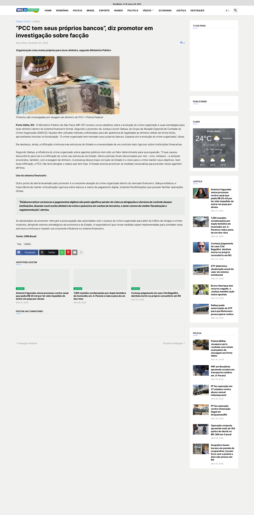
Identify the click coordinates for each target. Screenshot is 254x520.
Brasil (91, 10)
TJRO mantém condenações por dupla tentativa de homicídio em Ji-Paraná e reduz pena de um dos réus (100, 296)
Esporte (104, 10)
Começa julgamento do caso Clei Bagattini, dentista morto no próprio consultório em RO (156, 294)
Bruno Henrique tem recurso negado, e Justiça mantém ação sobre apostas (222, 290)
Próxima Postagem (173, 343)
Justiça (181, 10)
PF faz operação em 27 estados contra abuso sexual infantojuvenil (221, 390)
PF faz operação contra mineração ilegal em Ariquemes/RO (221, 410)
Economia (165, 10)
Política (132, 10)
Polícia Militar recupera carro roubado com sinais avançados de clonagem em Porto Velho (222, 348)
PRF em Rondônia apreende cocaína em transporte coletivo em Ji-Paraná (223, 371)
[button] (227, 10)
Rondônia (62, 10)
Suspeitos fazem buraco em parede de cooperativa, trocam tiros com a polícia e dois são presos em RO (222, 452)
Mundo (118, 10)
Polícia (77, 10)
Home (48, 10)
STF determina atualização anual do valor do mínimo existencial (222, 270)
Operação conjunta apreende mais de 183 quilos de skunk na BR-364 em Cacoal (223, 430)
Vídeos (147, 10)
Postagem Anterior (27, 343)
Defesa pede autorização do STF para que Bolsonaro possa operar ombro (222, 309)
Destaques (197, 10)
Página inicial (23, 21)
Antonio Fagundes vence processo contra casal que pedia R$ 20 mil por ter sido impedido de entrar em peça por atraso (42, 296)
